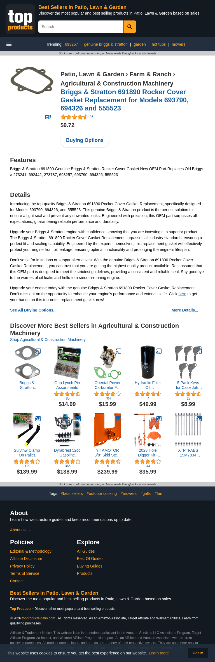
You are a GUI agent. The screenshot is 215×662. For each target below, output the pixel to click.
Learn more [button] (159, 653)
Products (84, 573)
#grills (146, 493)
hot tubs (159, 44)
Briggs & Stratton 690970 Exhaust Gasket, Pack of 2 (26, 385)
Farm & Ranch (150, 74)
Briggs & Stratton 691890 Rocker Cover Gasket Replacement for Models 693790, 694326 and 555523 (124, 100)
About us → (20, 530)
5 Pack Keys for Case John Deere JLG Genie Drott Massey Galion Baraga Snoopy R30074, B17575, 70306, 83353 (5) (188, 385)
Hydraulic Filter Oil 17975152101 (148, 385)
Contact (17, 581)
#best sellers (72, 493)
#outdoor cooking (102, 493)
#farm (160, 493)
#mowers (129, 493)
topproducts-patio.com (38, 618)
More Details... (185, 310)
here (182, 294)
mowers (178, 44)
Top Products (21, 609)
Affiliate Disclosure (26, 558)
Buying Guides (89, 566)
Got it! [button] (198, 653)
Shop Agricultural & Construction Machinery (48, 339)
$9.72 (67, 125)
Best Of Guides (90, 558)
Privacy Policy (22, 566)
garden (140, 44)
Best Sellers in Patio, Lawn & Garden (82, 7)
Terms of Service (24, 573)
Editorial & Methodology (31, 551)
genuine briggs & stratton (106, 44)
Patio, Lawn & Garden (92, 74)
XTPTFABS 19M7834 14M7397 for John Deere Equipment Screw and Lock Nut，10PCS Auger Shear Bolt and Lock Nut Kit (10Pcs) (188, 453)
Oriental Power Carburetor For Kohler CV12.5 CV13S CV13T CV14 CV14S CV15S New (108, 385)
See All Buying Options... (33, 310)
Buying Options (85, 140)
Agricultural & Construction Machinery (116, 83)
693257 (71, 44)
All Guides (86, 551)
